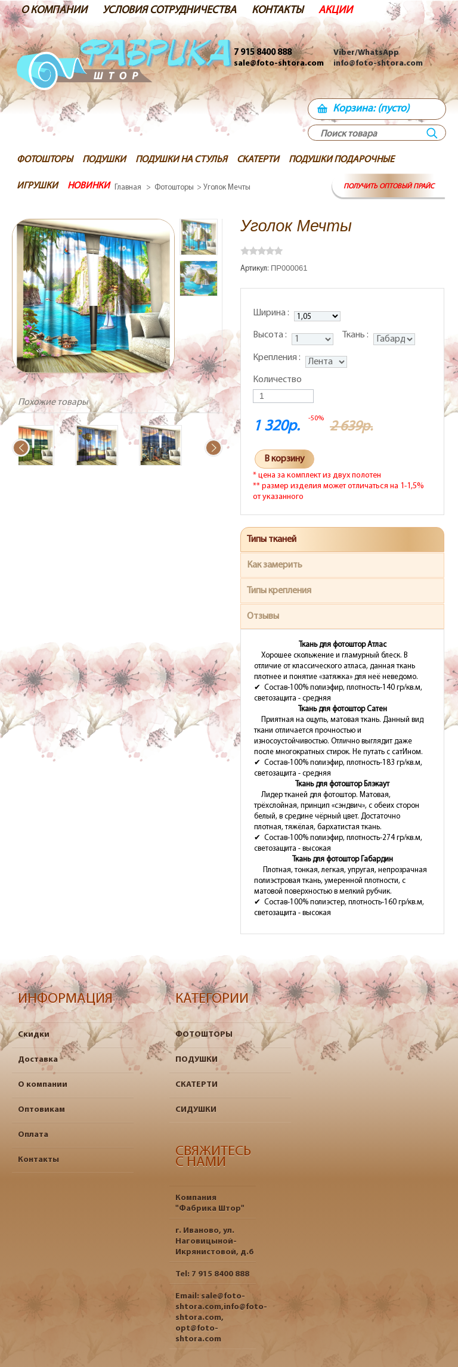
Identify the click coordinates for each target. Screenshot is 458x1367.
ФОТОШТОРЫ (204, 1034)
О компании (42, 1084)
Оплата (33, 1134)
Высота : (271, 335)
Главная (127, 187)
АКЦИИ (335, 10)
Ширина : (272, 313)
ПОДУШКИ (196, 1059)
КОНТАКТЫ (277, 10)
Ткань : (356, 335)
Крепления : (277, 357)
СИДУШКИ (195, 1109)
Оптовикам (41, 1109)
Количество (277, 380)
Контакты (38, 1159)
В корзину (284, 459)
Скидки (33, 1034)
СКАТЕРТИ (196, 1084)
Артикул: (255, 268)
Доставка (38, 1059)
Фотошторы (174, 187)
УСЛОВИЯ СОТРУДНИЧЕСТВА (169, 10)
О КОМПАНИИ (54, 10)
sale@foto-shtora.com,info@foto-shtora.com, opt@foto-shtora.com (221, 1318)
